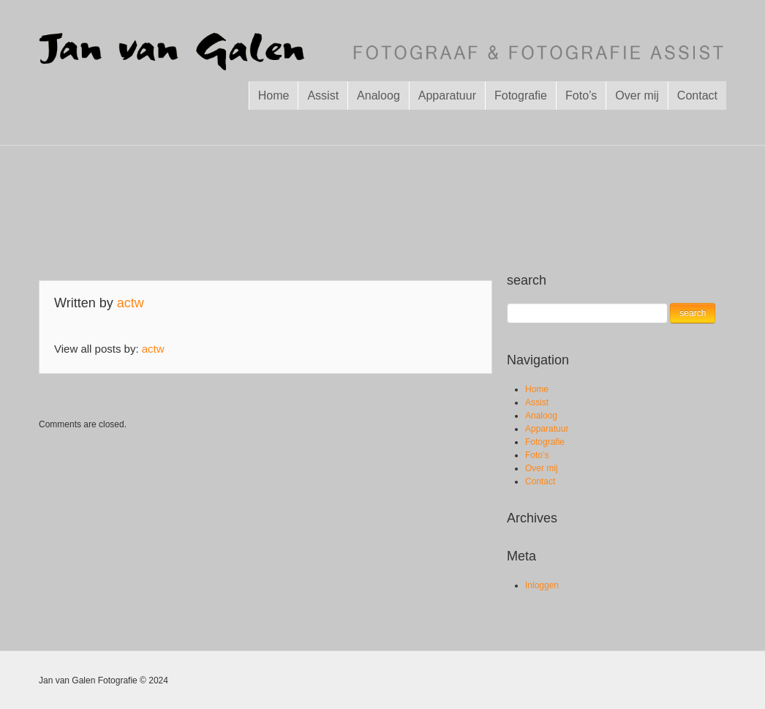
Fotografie (520, 95)
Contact (697, 95)
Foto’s (581, 95)
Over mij (637, 95)
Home (274, 95)
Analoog (378, 95)
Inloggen (542, 585)
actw (130, 303)
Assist (323, 95)
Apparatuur (447, 95)
